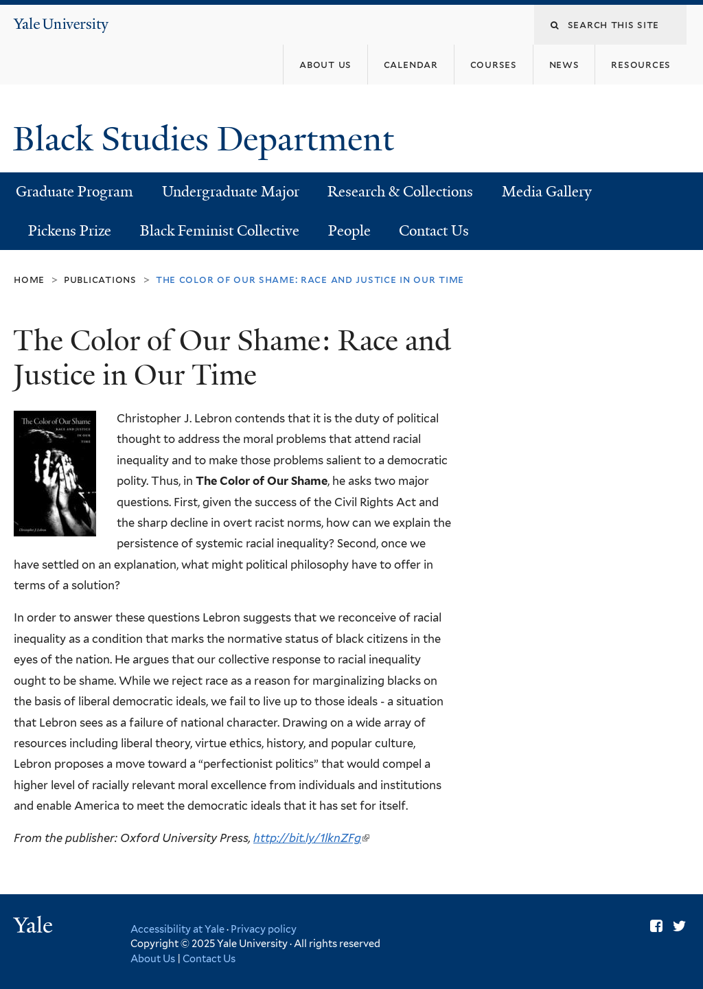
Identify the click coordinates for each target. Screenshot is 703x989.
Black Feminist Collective (219, 230)
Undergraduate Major (230, 191)
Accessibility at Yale (177, 929)
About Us (152, 958)
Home (29, 279)
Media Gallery (547, 191)
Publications (100, 279)
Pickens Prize (69, 230)
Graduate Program (74, 191)
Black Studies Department (207, 139)
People (349, 230)
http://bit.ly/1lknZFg (311, 838)
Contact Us (434, 230)
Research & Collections (400, 191)
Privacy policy (264, 929)
